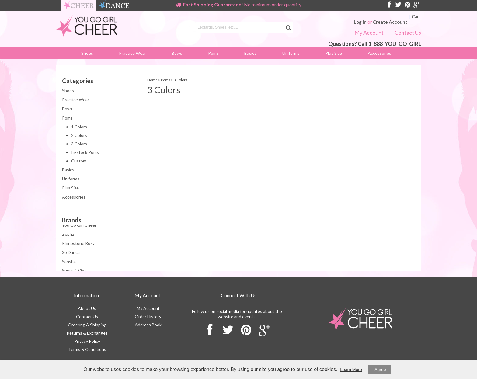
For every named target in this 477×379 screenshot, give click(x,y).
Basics (250, 53)
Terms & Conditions (87, 349)
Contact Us (408, 32)
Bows (177, 53)
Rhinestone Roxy (78, 243)
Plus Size (333, 53)
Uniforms (291, 53)
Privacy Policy (87, 341)
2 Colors (79, 135)
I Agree (379, 369)
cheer (79, 5)
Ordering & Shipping (87, 324)
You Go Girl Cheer (79, 225)
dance (114, 5)
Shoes (87, 53)
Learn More (351, 369)
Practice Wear (132, 53)
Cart (416, 16)
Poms (213, 53)
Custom (78, 160)
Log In (360, 22)
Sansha (69, 262)
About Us (87, 308)
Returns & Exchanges (87, 333)
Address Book (148, 324)
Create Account (390, 22)
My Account (369, 32)
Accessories (379, 53)
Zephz (68, 234)
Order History (148, 316)
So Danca (71, 253)
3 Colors (79, 143)
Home (152, 80)
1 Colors (79, 126)
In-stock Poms (85, 152)
